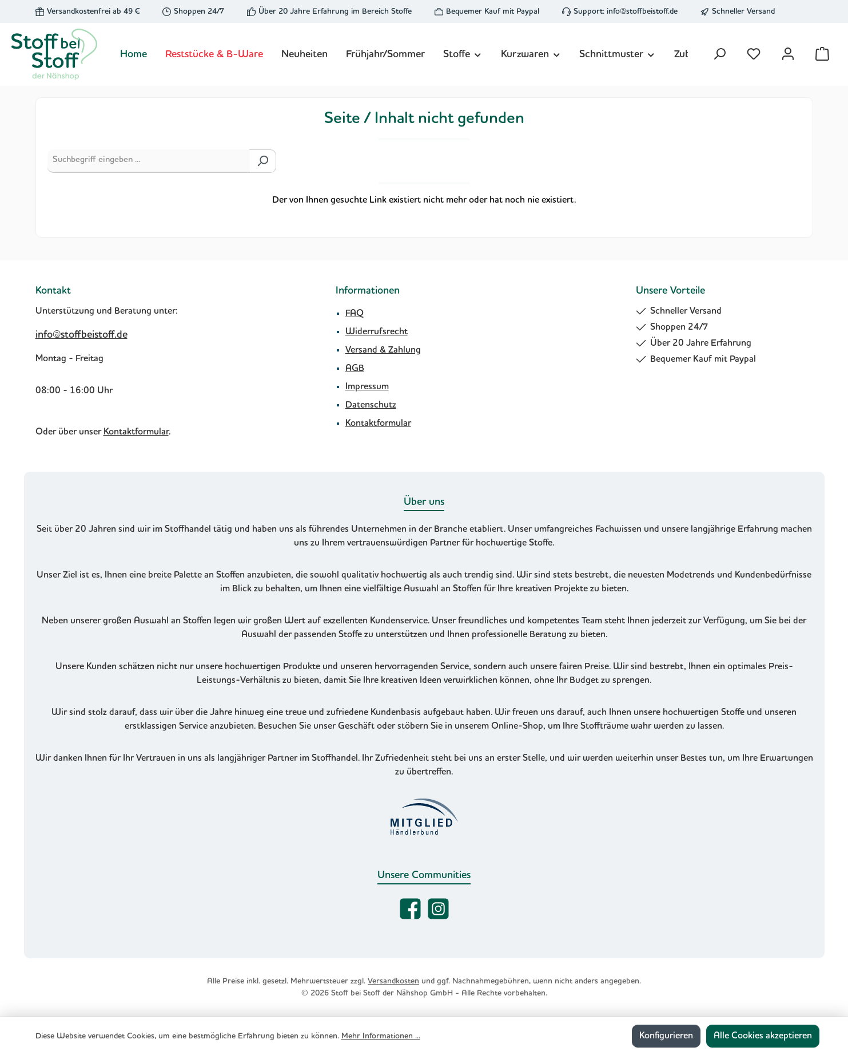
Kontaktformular (136, 432)
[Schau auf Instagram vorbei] (438, 909)
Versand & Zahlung (383, 350)
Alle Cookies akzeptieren (763, 1036)
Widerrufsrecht (376, 332)
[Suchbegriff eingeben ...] (148, 161)
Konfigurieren (666, 1036)
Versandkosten (393, 981)
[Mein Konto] (788, 54)
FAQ (354, 313)
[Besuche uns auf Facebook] (410, 909)
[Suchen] (719, 54)
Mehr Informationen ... (380, 1036)
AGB (354, 368)
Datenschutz (370, 405)
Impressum (367, 387)
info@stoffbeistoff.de (642, 11)
